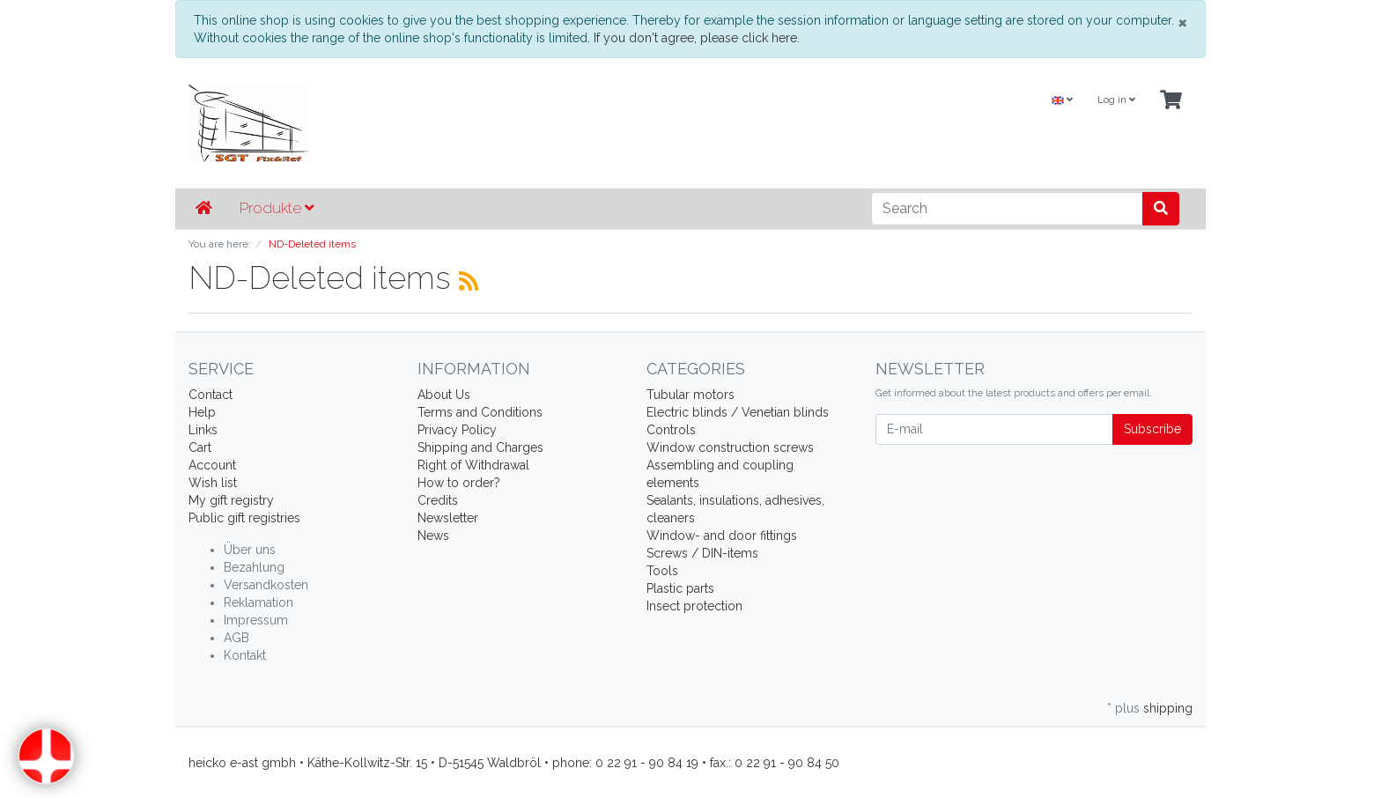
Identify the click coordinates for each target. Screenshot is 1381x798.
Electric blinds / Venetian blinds (737, 412)
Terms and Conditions (480, 412)
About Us (443, 395)
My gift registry (231, 500)
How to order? (458, 483)
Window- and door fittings (721, 535)
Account (212, 465)
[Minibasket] (1171, 101)
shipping (1168, 708)
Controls (671, 430)
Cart (199, 447)
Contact (210, 395)
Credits (437, 500)
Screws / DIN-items (702, 553)
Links (203, 430)
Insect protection (694, 606)
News (433, 535)
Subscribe (1152, 429)
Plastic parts (680, 588)
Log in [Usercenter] (1116, 100)
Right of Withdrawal (473, 465)
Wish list (212, 483)
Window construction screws (730, 447)
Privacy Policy (457, 430)
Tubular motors (690, 395)
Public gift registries (244, 518)
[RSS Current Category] (468, 281)
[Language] (1062, 101)
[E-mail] (994, 429)
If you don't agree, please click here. (697, 38)
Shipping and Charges (480, 447)
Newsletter (447, 518)
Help (202, 412)
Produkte (277, 208)
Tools (662, 571)
